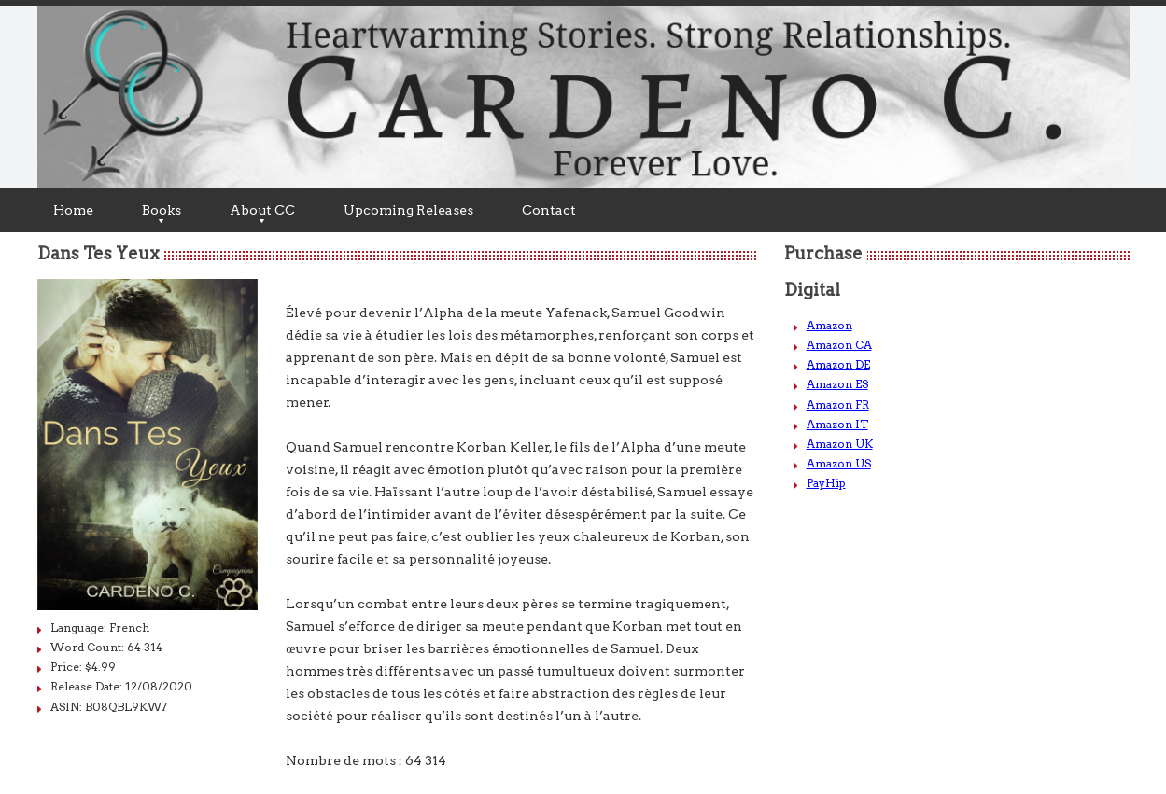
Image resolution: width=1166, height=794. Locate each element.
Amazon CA (839, 345)
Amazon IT (837, 424)
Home (73, 209)
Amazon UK (840, 444)
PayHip (826, 483)
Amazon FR (838, 404)
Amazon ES (837, 384)
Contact (549, 209)
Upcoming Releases (408, 209)
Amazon (829, 325)
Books (161, 212)
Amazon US (839, 463)
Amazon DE (838, 364)
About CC (262, 212)
